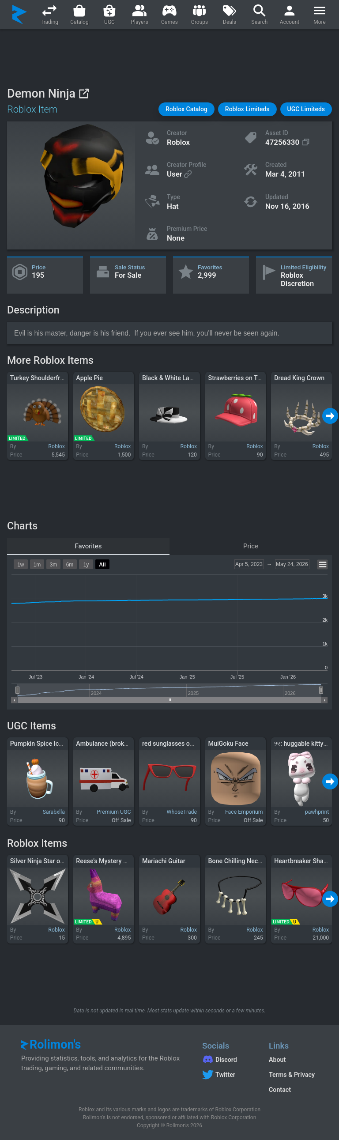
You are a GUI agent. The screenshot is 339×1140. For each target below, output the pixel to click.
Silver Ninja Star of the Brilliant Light (61, 860)
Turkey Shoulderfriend (41, 377)
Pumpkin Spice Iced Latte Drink (54, 743)
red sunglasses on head (175, 743)
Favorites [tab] (88, 546)
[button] (186, 109)
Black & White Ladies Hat (177, 377)
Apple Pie (89, 377)
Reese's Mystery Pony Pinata (116, 860)
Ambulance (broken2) (106, 743)
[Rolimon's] (19, 14)
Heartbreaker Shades (304, 860)
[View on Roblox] (84, 93)
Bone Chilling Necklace (240, 860)
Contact (280, 1089)
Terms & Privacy (292, 1074)
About (277, 1059)
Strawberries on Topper (241, 377)
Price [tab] (250, 546)
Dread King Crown (299, 377)
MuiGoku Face (228, 743)
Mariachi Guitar (163, 860)
